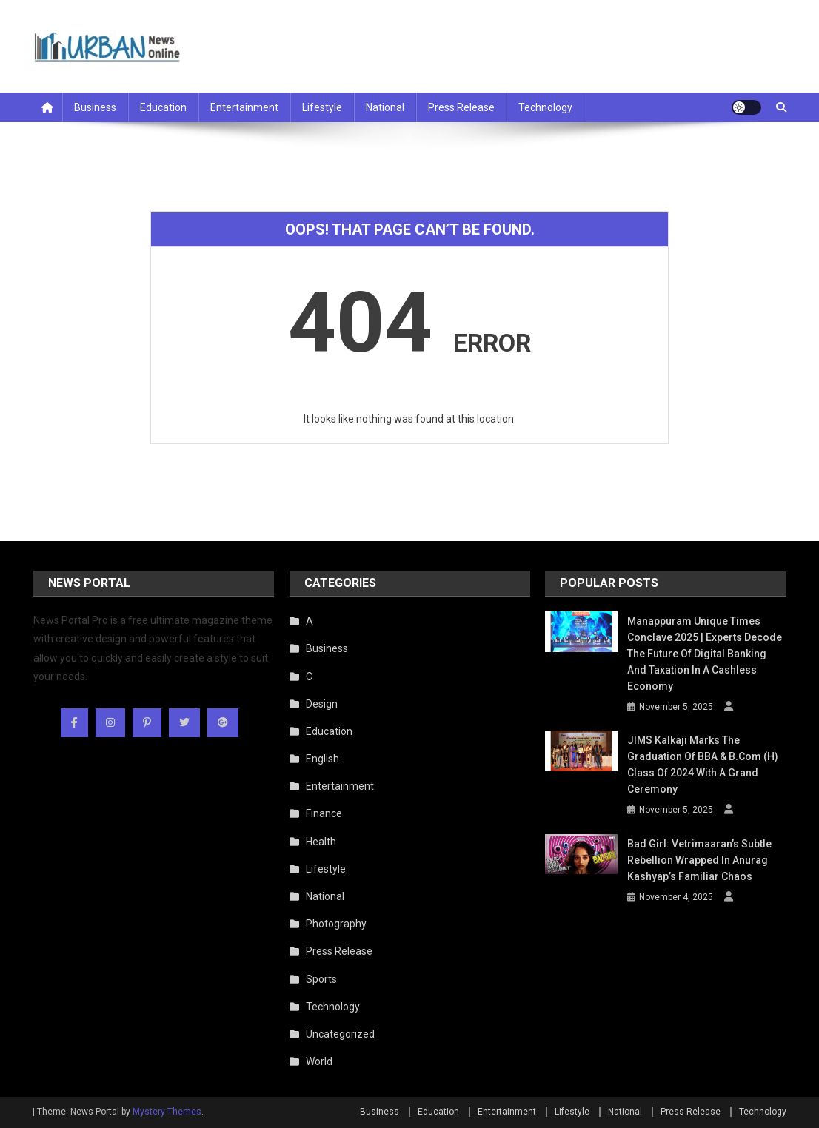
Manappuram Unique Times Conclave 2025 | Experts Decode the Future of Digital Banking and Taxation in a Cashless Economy (704, 653)
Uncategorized (340, 1034)
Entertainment (244, 107)
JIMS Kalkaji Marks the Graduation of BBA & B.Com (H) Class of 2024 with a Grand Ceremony (702, 764)
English (322, 759)
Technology (545, 107)
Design (322, 704)
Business (95, 107)
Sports (321, 979)
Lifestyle (322, 107)
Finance (324, 813)
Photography (336, 924)
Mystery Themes (167, 1112)
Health (321, 841)
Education (163, 107)
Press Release (461, 107)
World (319, 1061)
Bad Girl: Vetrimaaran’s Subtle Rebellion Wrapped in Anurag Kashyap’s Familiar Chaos (699, 860)
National (385, 107)
